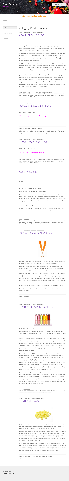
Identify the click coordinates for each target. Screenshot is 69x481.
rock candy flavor (30, 96)
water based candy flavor (44, 133)
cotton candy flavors (29, 95)
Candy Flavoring (10, 4)
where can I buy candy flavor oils (48, 390)
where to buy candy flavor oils (44, 392)
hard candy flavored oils (46, 458)
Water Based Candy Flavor (47, 92)
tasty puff (36, 96)
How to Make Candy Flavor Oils (35, 232)
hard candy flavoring (47, 95)
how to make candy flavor (27, 298)
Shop (17, 11)
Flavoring (6, 38)
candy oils (58, 93)
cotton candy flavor (28, 222)
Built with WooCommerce (9, 473)
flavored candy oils (38, 95)
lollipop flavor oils (56, 95)
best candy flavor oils (26, 220)
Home (4, 11)
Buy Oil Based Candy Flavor (33, 141)
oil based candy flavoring (29, 223)
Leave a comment (40, 32)
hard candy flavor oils (35, 458)
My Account (10, 11)
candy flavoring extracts (41, 93)
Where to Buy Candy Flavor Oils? (36, 306)
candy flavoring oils (51, 93)
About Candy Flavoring (31, 35)
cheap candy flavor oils (36, 390)
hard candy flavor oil (26, 458)
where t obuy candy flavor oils (31, 392)
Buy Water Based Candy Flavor (35, 105)
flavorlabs (33, 32)
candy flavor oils (25, 93)
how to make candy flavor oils (39, 298)
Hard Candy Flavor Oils (31, 401)
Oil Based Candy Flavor (36, 92)
